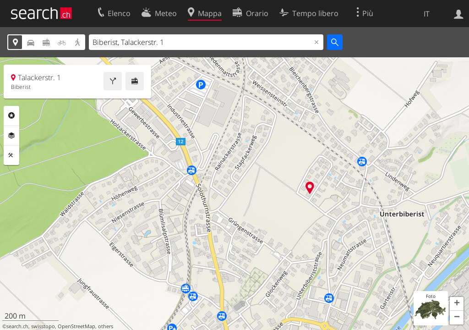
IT (427, 14)
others (105, 326)
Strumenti (11, 155)
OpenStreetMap (76, 326)
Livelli (11, 135)
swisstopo (43, 326)
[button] (457, 304)
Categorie (11, 115)
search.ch (17, 326)
